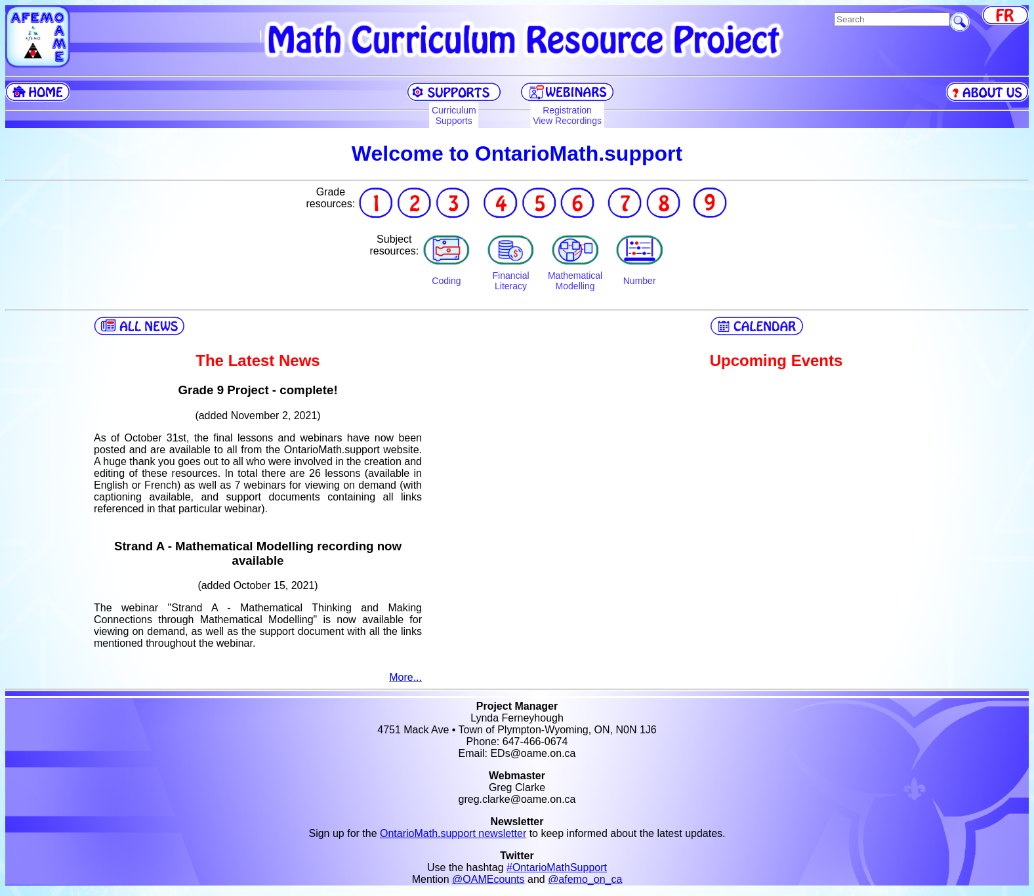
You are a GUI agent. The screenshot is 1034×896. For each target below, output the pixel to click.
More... (405, 677)
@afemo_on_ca (585, 879)
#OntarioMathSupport (557, 867)
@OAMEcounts (488, 879)
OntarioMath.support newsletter (453, 833)
